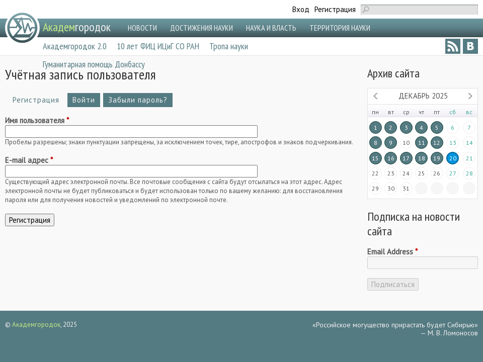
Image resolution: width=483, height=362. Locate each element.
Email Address (392, 251)
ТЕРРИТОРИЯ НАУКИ (339, 28)
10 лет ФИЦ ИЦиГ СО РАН (158, 46)
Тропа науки (228, 46)
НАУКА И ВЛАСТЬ (271, 28)
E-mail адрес (29, 160)
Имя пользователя (37, 120)
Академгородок (36, 324)
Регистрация (335, 9)
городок (77, 27)
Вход (300, 9)
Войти (83, 100)
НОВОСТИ (142, 28)
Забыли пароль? (138, 100)
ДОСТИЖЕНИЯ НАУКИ (201, 28)
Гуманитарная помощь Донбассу (94, 64)
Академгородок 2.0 (75, 46)
